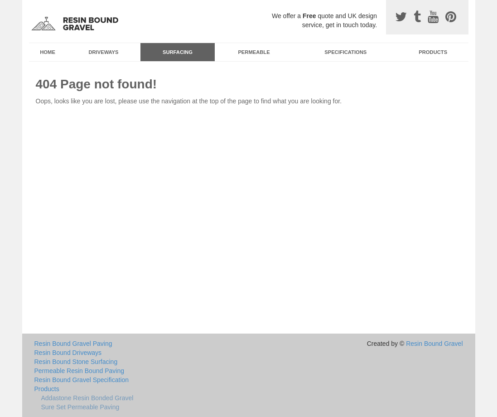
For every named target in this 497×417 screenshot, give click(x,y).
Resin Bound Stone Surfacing (76, 361)
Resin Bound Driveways (68, 352)
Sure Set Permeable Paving (80, 407)
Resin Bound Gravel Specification (81, 379)
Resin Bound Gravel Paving (73, 343)
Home (47, 52)
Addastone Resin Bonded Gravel (87, 398)
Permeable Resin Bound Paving (79, 370)
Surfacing (178, 52)
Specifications (345, 52)
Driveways (103, 52)
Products (433, 52)
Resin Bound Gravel (434, 343)
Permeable (254, 52)
